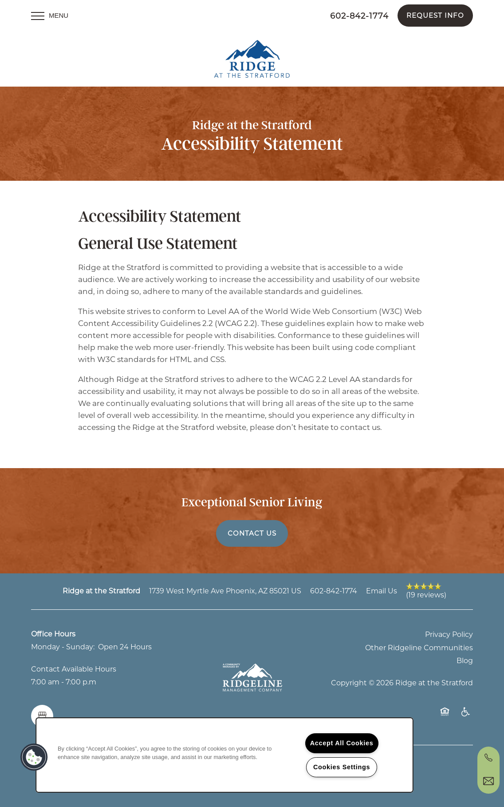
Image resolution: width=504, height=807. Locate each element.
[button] (435, 15)
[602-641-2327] (488, 758)
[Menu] (49, 15)
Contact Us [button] (252, 528)
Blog (465, 656)
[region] (224, 755)
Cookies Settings (341, 767)
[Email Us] (488, 781)
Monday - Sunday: (62, 642)
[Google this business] (42, 711)
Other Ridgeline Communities (419, 643)
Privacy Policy (449, 630)
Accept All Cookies (342, 743)
